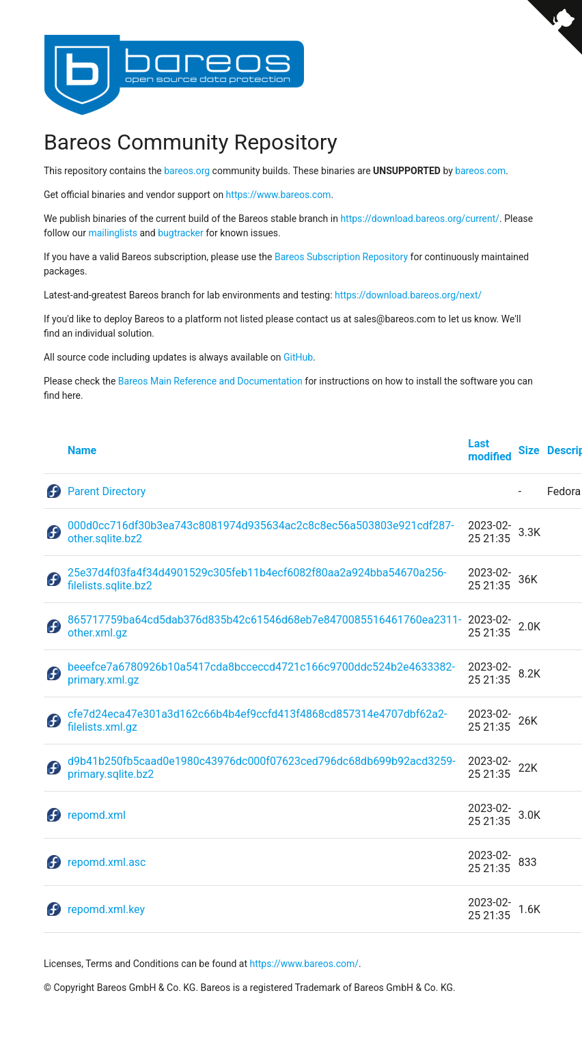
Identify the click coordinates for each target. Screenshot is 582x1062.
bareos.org (187, 170)
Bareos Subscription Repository (341, 256)
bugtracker (181, 232)
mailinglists (112, 232)
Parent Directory (107, 491)
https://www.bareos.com (278, 194)
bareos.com (480, 170)
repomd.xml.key (106, 909)
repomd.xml (97, 815)
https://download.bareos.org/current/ (419, 218)
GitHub (298, 357)
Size (529, 450)
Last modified (490, 450)
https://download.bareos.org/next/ (408, 295)
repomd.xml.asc (107, 862)
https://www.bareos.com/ (304, 963)
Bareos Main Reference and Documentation (210, 381)
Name (82, 450)
